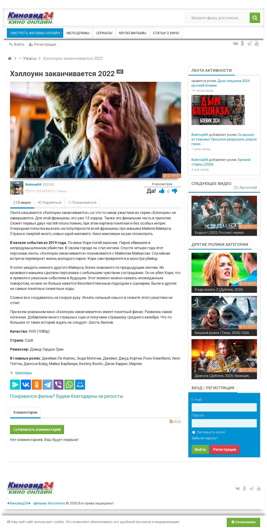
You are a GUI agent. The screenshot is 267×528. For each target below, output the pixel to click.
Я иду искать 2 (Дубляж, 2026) (219, 289)
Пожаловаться (82, 202)
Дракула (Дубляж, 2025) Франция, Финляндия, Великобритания (226, 376)
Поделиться (50, 202)
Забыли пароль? (204, 438)
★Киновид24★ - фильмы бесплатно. (36, 503)
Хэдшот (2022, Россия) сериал (219, 232)
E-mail (196, 399)
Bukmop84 (33, 184)
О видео (22, 202)
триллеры (23, 373)
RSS (177, 421)
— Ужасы (60, 191)
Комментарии (25, 412)
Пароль (197, 415)
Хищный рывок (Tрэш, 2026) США (222, 333)
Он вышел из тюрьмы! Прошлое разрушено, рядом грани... (224, 139)
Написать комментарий (39, 429)
